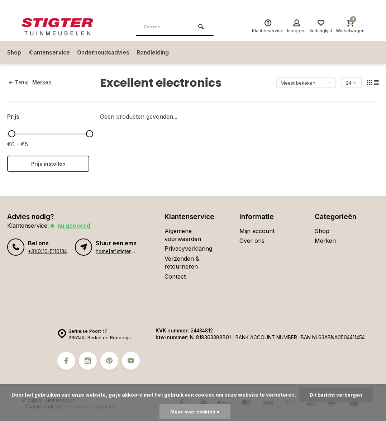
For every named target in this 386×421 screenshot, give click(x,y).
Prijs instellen (48, 164)
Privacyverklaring (188, 248)
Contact (175, 276)
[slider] (11, 133)
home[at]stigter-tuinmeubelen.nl (132, 251)
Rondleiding (156, 52)
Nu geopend (74, 225)
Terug (18, 82)
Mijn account (257, 231)
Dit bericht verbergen (336, 395)
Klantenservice (50, 52)
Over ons (252, 240)
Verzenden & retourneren (182, 262)
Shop (14, 52)
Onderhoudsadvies (106, 52)
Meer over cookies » (195, 412)
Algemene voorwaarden (183, 234)
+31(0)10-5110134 (47, 251)
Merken (43, 82)
